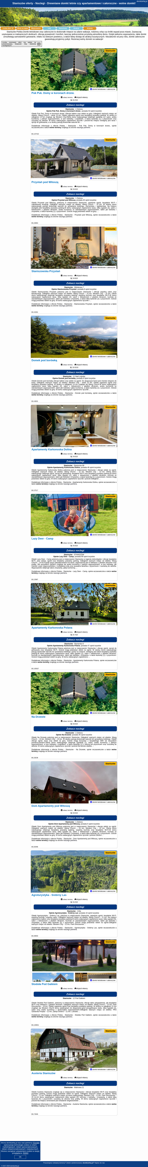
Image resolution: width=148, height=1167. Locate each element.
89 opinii (84, 558)
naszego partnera (83, 129)
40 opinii (86, 201)
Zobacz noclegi (75, 106)
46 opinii (90, 469)
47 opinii (91, 647)
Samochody (63, 28)
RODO (25, 1153)
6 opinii (90, 825)
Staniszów (110, 51)
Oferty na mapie (22, 28)
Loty (49, 28)
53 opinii (91, 112)
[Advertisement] (74, 1140)
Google (36, 1143)
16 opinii (89, 914)
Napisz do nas (100, 1163)
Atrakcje (76, 28)
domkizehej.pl (142, 1)
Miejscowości (36, 28)
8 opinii (86, 291)
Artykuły (90, 28)
